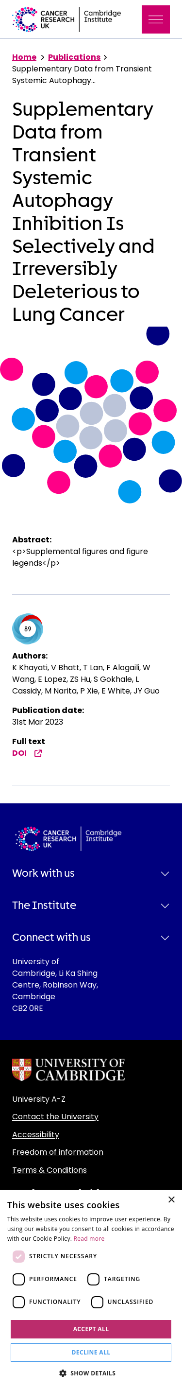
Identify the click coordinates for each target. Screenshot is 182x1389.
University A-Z (39, 1099)
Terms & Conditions (49, 1170)
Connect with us (51, 937)
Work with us (43, 873)
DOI (27, 753)
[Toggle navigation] (156, 19)
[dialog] (91, 1289)
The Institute (44, 905)
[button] (91, 1373)
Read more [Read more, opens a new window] (89, 1238)
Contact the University (55, 1116)
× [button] (171, 1200)
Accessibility (35, 1134)
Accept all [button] (91, 1329)
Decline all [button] (91, 1352)
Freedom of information (57, 1152)
